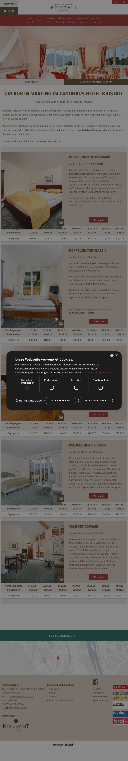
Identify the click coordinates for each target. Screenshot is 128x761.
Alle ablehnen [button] (60, 400)
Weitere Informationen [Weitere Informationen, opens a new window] (98, 372)
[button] (28, 400)
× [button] (116, 355)
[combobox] (112, 355)
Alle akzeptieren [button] (95, 400)
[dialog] (64, 380)
